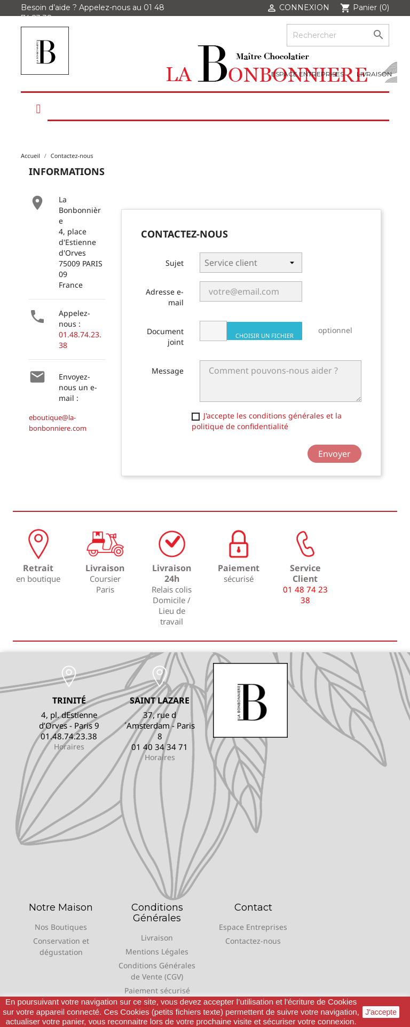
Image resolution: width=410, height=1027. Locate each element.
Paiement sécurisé (157, 990)
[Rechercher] (338, 35)
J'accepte (381, 1012)
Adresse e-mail (165, 297)
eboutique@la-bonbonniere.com (57, 423)
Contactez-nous (253, 941)
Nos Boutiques (61, 927)
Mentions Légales (156, 951)
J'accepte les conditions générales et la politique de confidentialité (267, 420)
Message (168, 371)
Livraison (374, 74)
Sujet (174, 263)
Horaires (69, 746)
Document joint (165, 336)
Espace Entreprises (307, 74)
